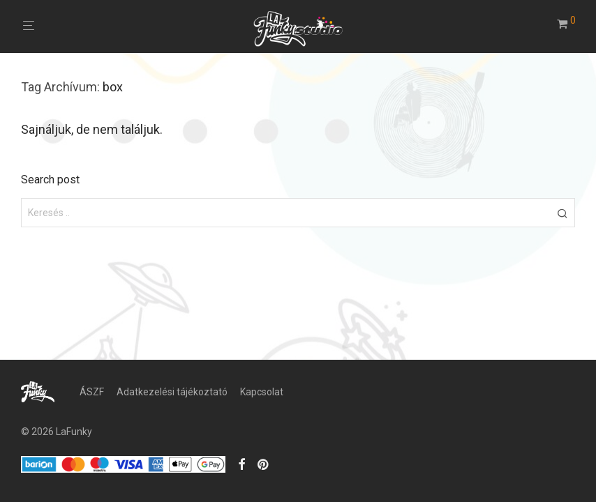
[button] (562, 213)
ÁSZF (92, 391)
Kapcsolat (261, 391)
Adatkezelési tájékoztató (172, 391)
